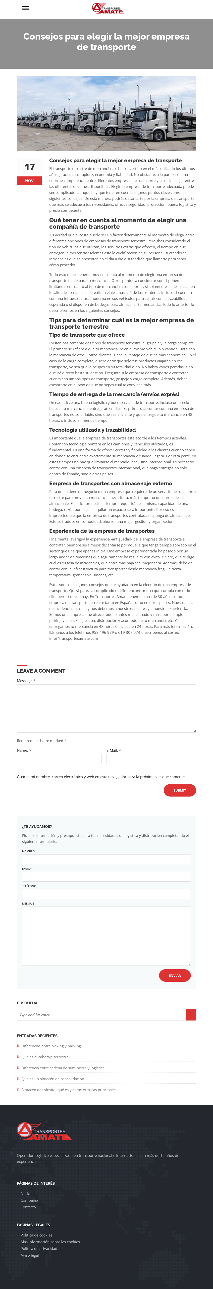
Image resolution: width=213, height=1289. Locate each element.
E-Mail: (113, 750)
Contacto (28, 1206)
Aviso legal (30, 1255)
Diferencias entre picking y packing (51, 1045)
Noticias (27, 1193)
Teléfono (106, 890)
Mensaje (106, 934)
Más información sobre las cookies (50, 1241)
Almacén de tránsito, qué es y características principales (68, 1089)
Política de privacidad (39, 1248)
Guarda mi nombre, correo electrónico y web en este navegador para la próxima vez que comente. (101, 776)
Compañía (29, 1200)
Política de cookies (36, 1235)
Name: (24, 750)
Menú (64, 8)
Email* (106, 872)
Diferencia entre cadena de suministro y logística (63, 1067)
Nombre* (106, 855)
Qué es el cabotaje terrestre (44, 1056)
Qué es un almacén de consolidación (53, 1078)
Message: (26, 680)
